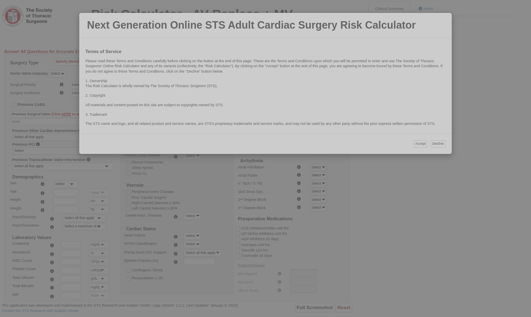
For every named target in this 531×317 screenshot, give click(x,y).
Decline (437, 144)
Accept (420, 144)
